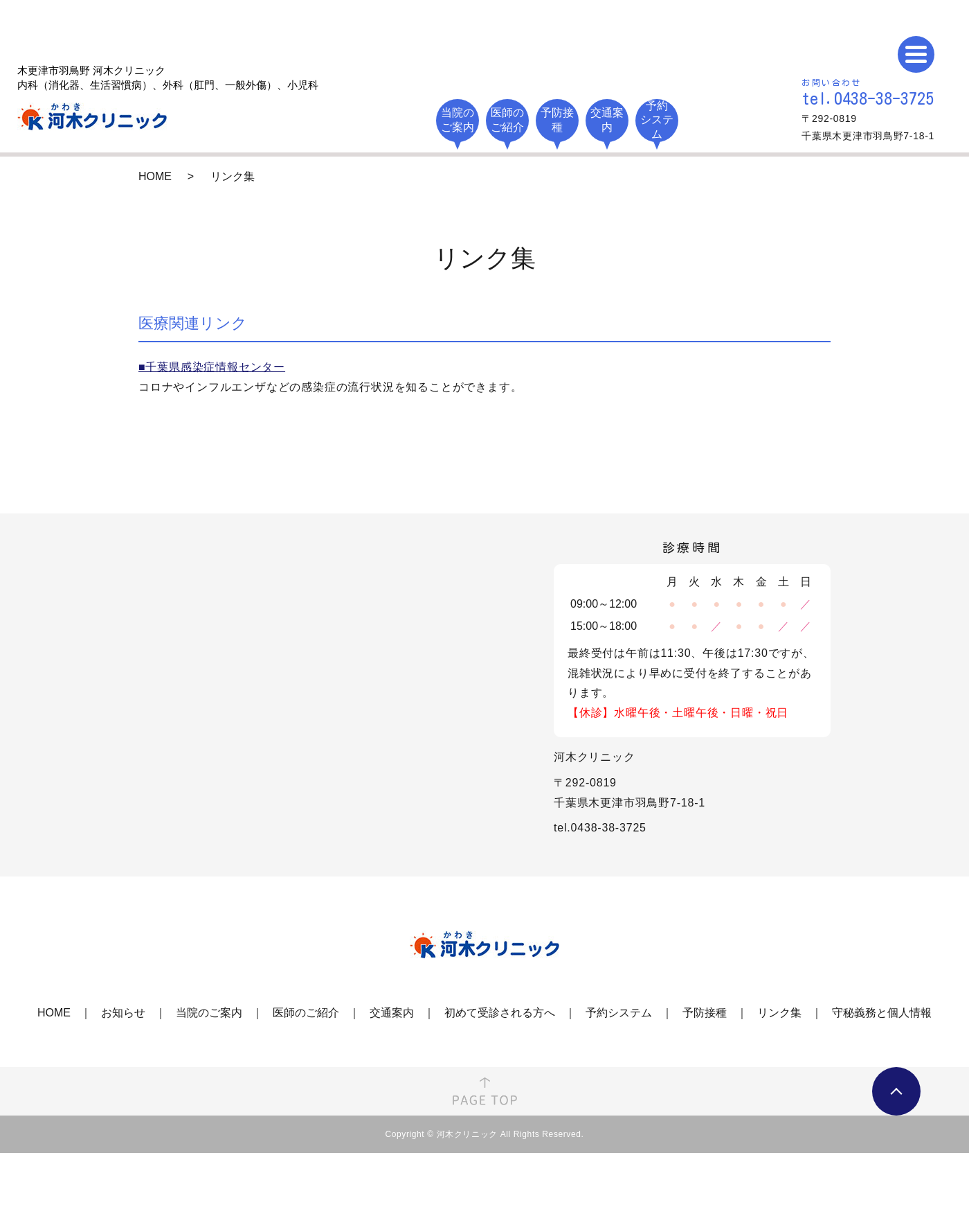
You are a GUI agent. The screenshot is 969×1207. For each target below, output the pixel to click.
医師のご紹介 (306, 1013)
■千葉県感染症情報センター (211, 367)
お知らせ (123, 1013)
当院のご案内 (209, 1013)
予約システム (619, 1013)
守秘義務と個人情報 (882, 1013)
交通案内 (392, 1013)
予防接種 (704, 1013)
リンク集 (779, 1013)
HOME (155, 176)
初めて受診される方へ (499, 1013)
